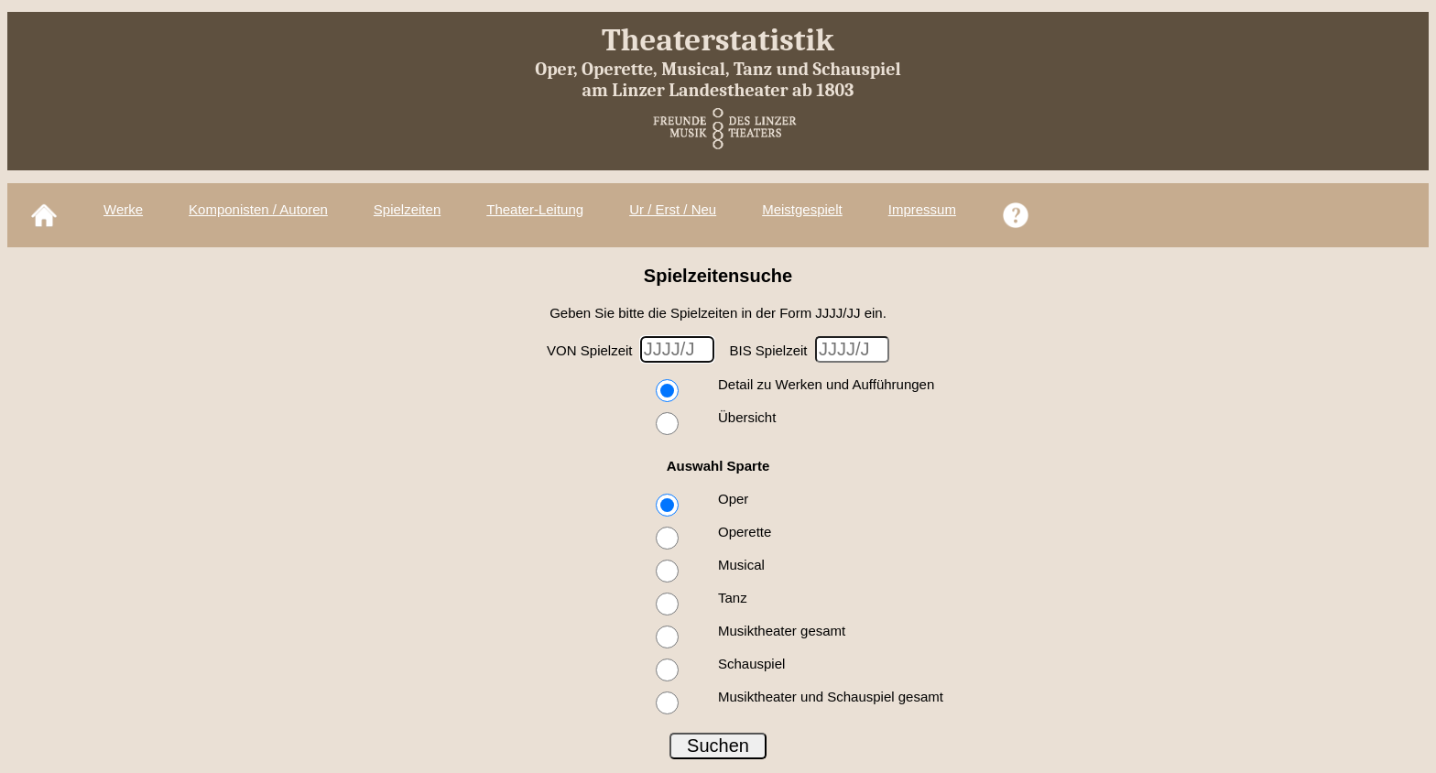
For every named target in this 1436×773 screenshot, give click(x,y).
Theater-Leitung (534, 209)
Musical (741, 564)
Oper (733, 498)
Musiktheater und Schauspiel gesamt (830, 696)
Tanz (732, 597)
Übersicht (747, 417)
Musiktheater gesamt (781, 630)
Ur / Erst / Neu (672, 209)
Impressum (922, 209)
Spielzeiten (407, 209)
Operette (744, 531)
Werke (123, 209)
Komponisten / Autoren (258, 209)
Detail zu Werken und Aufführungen (826, 384)
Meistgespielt (802, 209)
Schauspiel (751, 663)
